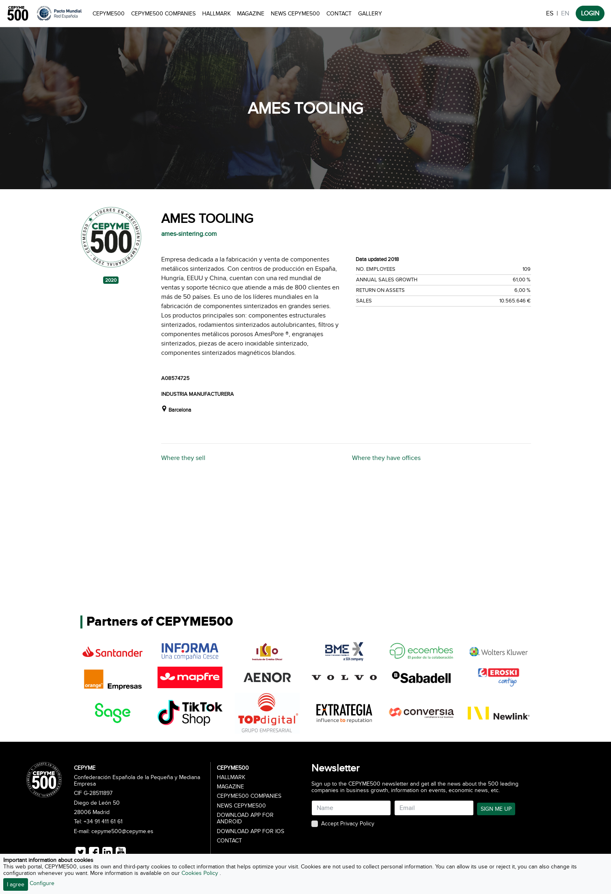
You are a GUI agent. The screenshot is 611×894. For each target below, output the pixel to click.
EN (565, 13)
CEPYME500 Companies (163, 13)
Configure (42, 883)
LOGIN (590, 13)
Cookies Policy (200, 873)
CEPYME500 (109, 13)
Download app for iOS (250, 831)
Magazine (250, 13)
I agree (15, 884)
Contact (339, 13)
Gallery (370, 13)
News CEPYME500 (295, 13)
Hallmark (216, 13)
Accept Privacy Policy (347, 824)
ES (549, 13)
